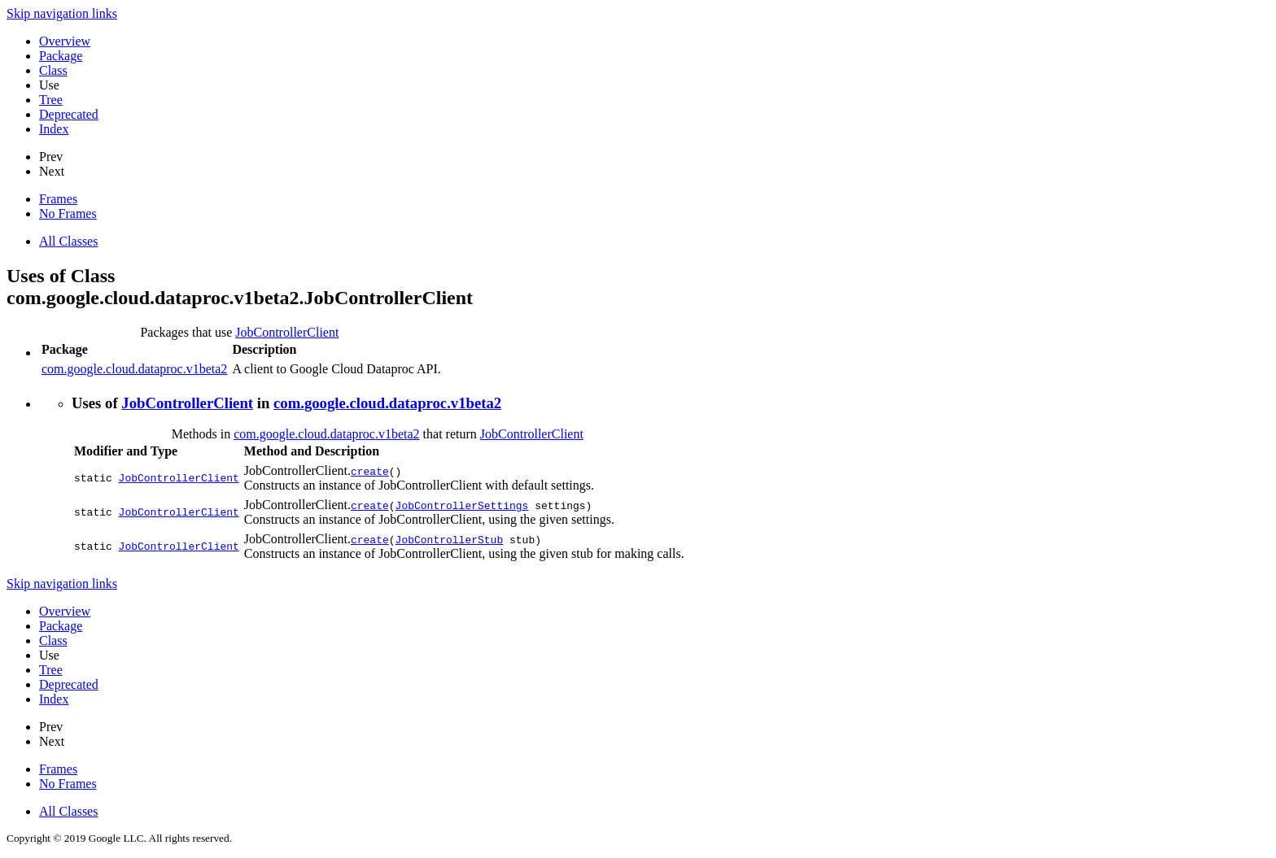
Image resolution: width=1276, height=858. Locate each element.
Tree (51, 100)
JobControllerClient (287, 332)
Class (53, 70)
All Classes (68, 241)
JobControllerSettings (462, 505)
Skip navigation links (62, 13)
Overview (64, 41)
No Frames (68, 213)
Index (53, 129)
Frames (58, 199)
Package (60, 56)
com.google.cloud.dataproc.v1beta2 (134, 369)
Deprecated (68, 114)
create (370, 471)
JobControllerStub (449, 539)
